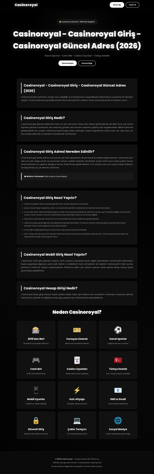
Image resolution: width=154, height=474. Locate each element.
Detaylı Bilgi (87, 63)
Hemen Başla (67, 63)
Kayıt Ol (132, 5)
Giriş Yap (117, 5)
